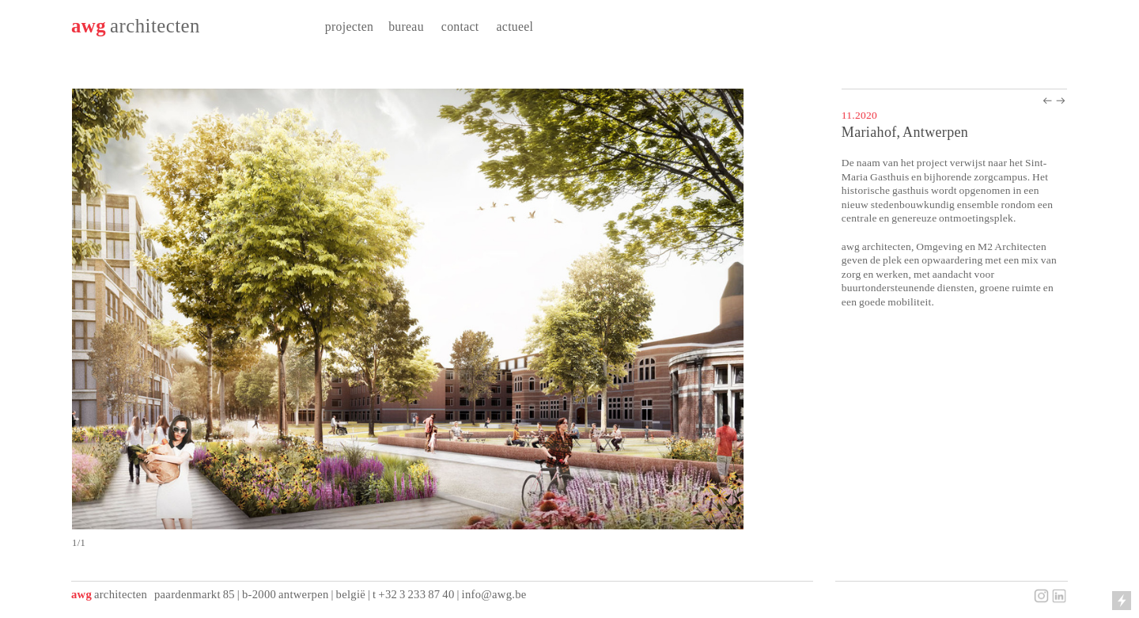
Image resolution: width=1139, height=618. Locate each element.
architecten (155, 25)
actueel (515, 26)
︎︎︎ (1047, 101)
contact (460, 26)
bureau (406, 26)
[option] (441, 319)
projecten (349, 26)
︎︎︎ (1060, 101)
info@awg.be (494, 594)
